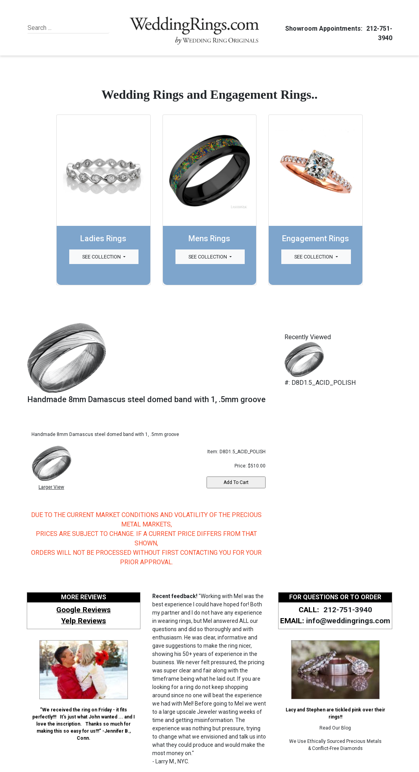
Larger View (51, 487)
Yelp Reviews (83, 620)
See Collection (102, 257)
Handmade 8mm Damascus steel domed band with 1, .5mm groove (147, 399)
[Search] (63, 28)
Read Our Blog (335, 728)
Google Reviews (83, 609)
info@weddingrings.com (348, 620)
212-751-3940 (346, 609)
